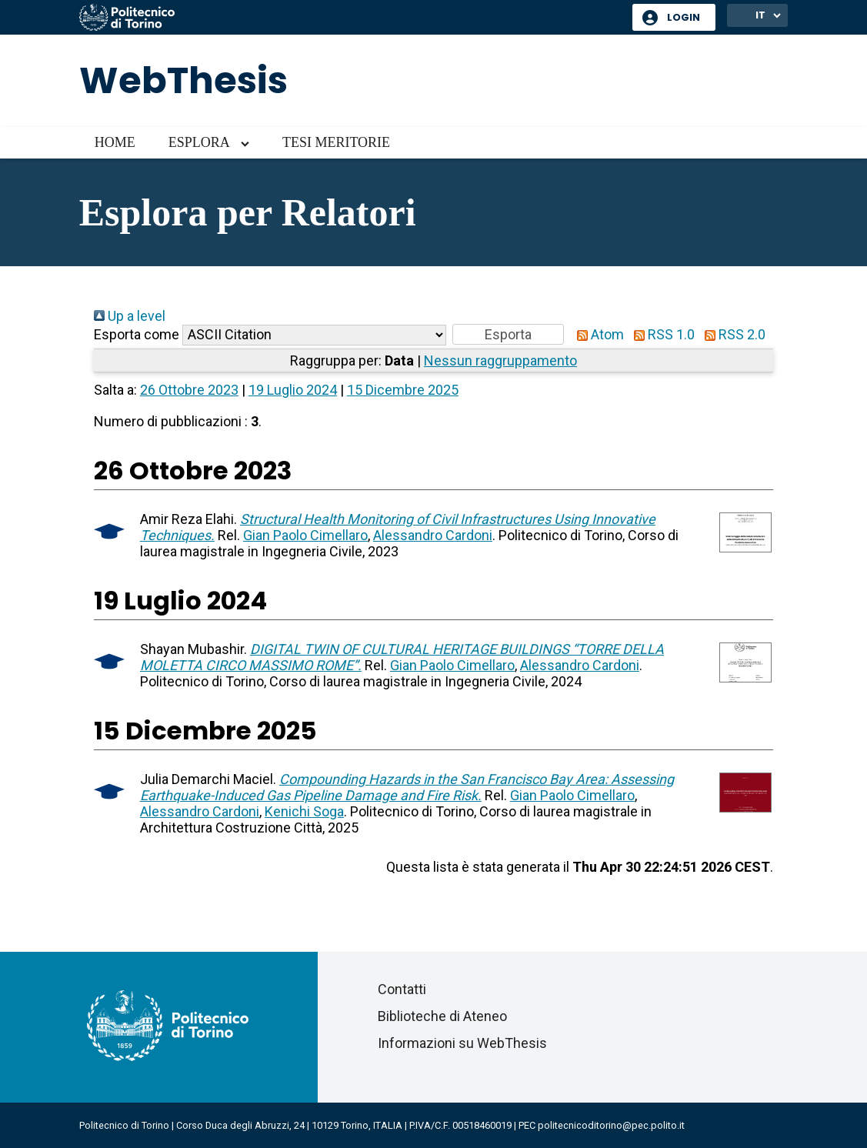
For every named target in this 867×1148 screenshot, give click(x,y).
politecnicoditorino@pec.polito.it (611, 1125)
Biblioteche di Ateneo (442, 1016)
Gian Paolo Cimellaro (305, 535)
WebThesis (183, 80)
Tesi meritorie (336, 142)
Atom (597, 334)
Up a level (129, 316)
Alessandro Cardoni (432, 535)
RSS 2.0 (731, 334)
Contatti (402, 989)
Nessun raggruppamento (500, 360)
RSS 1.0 (661, 334)
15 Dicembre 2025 (403, 390)
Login (683, 17)
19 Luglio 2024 (292, 390)
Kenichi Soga (304, 811)
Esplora (199, 142)
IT (760, 15)
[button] (508, 334)
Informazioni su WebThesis (462, 1043)
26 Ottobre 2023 (189, 390)
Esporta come (136, 334)
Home (115, 142)
